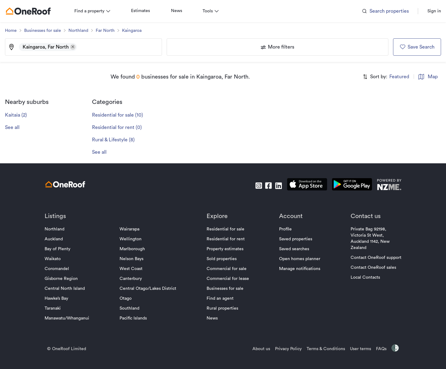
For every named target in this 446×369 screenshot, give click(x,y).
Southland (132, 308)
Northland (83, 30)
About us (256, 349)
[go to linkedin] (273, 186)
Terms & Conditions (321, 349)
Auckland (59, 239)
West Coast (133, 269)
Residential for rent (226, 239)
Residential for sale (225, 229)
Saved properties (293, 239)
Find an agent (220, 298)
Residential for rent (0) (122, 127)
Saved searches (292, 249)
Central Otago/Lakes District (150, 288)
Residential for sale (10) (122, 115)
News (181, 11)
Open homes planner (297, 259)
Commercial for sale (227, 269)
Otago (128, 298)
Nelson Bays (134, 259)
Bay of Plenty (62, 249)
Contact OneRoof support (371, 257)
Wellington (133, 239)
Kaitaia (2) (21, 115)
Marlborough (134, 249)
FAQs (376, 349)
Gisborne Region (66, 279)
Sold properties (222, 259)
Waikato (58, 259)
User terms (355, 349)
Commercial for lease (228, 279)
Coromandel (62, 269)
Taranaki (58, 308)
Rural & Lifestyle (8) (118, 139)
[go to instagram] (253, 186)
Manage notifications (297, 269)
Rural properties (222, 308)
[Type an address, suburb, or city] (121, 47)
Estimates (145, 11)
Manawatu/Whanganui (72, 318)
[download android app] (347, 185)
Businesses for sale (47, 30)
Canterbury (133, 279)
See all (17, 127)
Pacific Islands (135, 318)
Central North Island (70, 288)
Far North (110, 30)
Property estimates (225, 249)
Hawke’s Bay (61, 298)
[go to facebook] (263, 186)
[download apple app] (302, 185)
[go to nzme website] (384, 185)
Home (16, 30)
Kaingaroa (136, 30)
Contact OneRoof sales (368, 267)
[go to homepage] (33, 11)
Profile (283, 229)
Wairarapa (132, 229)
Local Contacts (360, 277)
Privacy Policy (283, 349)
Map (423, 76)
